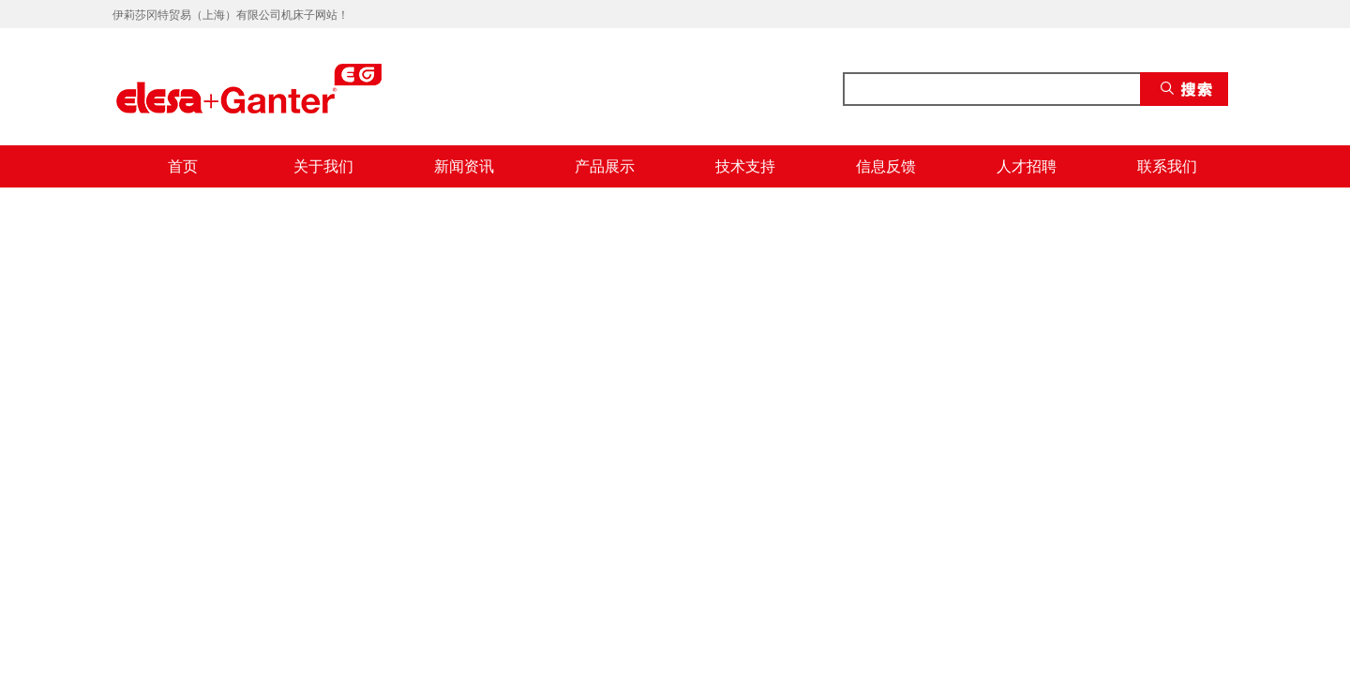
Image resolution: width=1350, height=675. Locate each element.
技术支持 (745, 166)
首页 (183, 166)
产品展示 (605, 166)
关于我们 (323, 166)
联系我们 (1167, 166)
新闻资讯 (464, 166)
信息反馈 (886, 166)
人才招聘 (1027, 166)
